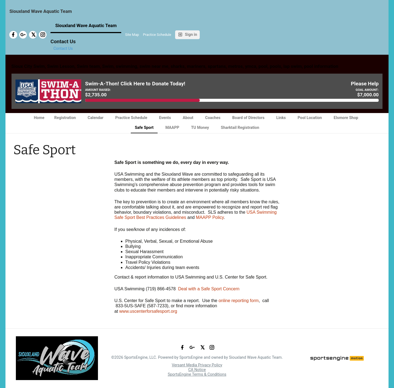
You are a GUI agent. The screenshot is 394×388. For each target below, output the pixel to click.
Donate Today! (168, 84)
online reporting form (239, 300)
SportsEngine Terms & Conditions (197, 374)
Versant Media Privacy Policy (197, 365)
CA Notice (197, 369)
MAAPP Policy (210, 217)
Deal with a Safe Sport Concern (208, 288)
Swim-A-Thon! (102, 84)
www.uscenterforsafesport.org (148, 311)
